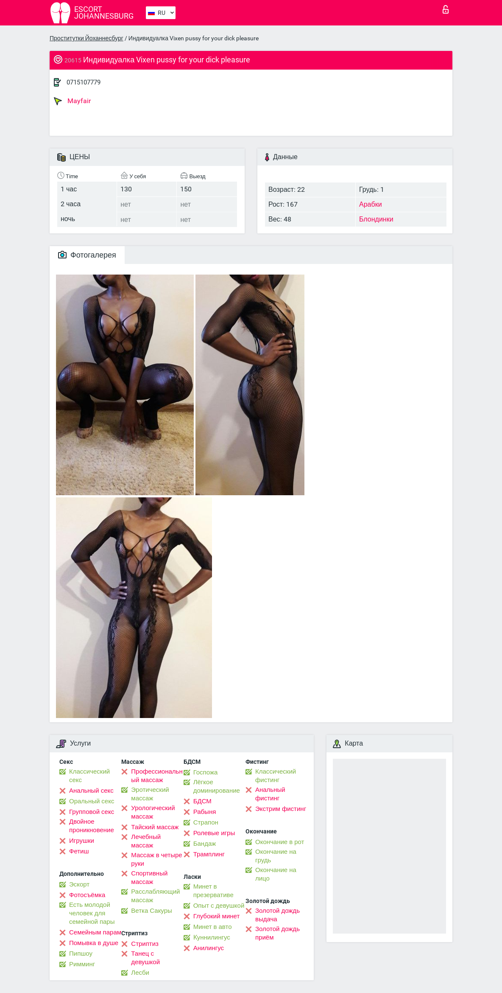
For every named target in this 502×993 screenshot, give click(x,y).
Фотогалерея (87, 254)
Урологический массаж (153, 812)
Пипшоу (80, 953)
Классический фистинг (275, 776)
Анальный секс (91, 790)
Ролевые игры (214, 833)
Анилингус (208, 948)
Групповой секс (91, 812)
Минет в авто (212, 927)
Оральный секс (91, 801)
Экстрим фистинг (280, 809)
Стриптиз (145, 944)
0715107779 (83, 82)
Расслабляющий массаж (155, 896)
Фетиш (79, 851)
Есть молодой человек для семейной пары (91, 913)
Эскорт (79, 884)
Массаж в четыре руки (156, 859)
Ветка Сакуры (151, 910)
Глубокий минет (216, 916)
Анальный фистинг (270, 794)
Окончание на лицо (275, 874)
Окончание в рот (279, 842)
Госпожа (205, 772)
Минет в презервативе (213, 891)
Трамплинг (209, 854)
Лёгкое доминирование (216, 786)
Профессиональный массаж (156, 776)
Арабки (370, 204)
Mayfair (72, 101)
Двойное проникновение (91, 826)
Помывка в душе (93, 943)
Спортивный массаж (149, 878)
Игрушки (81, 840)
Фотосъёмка (87, 895)
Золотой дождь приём (277, 933)
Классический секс (89, 776)
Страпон (205, 822)
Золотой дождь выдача (277, 915)
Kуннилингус (211, 937)
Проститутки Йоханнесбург (86, 38)
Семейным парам (95, 932)
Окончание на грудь (275, 856)
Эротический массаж (150, 794)
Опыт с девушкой (219, 905)
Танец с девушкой (145, 958)
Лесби (140, 972)
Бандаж (204, 843)
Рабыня (204, 812)
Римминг (82, 964)
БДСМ (202, 801)
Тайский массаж (154, 827)
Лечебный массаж (146, 841)
